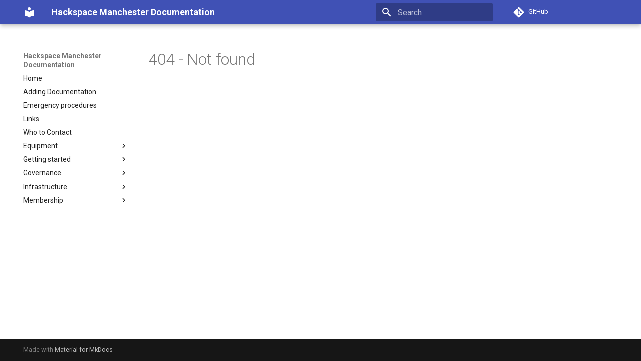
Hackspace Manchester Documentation (62, 60)
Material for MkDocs (84, 349)
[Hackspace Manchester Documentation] (29, 12)
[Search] (434, 12)
